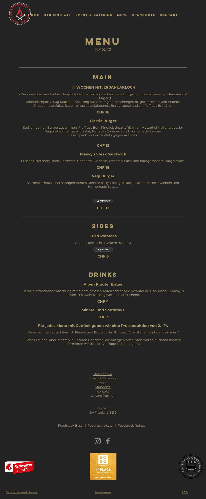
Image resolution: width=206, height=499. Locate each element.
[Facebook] (108, 441)
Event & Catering (103, 378)
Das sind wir (102, 374)
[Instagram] (98, 441)
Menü (102, 383)
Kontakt (102, 391)
